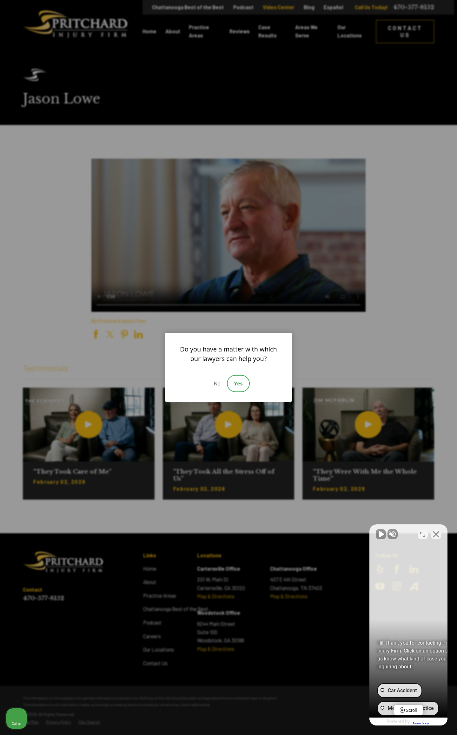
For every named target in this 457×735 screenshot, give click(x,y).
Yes (238, 383)
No (217, 383)
